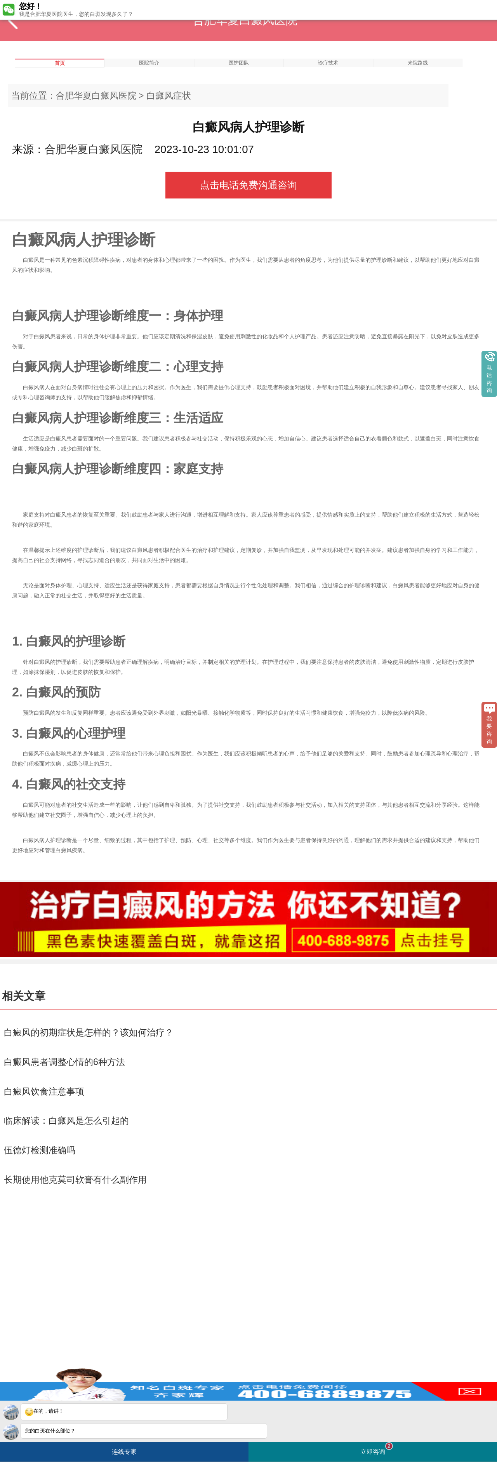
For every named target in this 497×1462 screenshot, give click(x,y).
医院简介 (149, 63)
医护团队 (239, 63)
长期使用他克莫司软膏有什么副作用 (75, 1180)
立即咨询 (376, 1448)
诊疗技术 (328, 63)
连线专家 (124, 1451)
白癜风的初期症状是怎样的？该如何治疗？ (89, 1032)
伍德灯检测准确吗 (39, 1150)
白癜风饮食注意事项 (44, 1091)
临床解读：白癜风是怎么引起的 (66, 1121)
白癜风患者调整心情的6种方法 (64, 1062)
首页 (60, 63)
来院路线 (418, 63)
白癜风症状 (168, 96)
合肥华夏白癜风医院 (96, 96)
